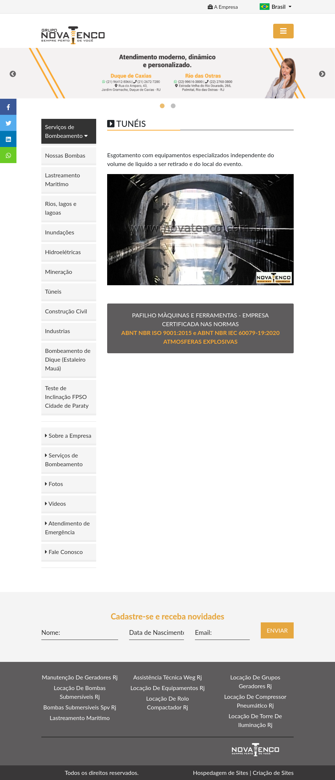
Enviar (277, 630)
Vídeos (55, 503)
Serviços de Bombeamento (64, 459)
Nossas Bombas (65, 155)
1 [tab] (162, 106)
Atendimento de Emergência (67, 527)
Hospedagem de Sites (220, 772)
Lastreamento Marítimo (80, 717)
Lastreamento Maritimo (62, 179)
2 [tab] (173, 106)
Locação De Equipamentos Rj (167, 687)
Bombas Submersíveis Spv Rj (79, 707)
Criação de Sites (273, 772)
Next (322, 74)
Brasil (273, 6)
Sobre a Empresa (68, 435)
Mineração (58, 271)
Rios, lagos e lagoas (60, 208)
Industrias (57, 330)
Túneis (53, 291)
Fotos (54, 483)
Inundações (59, 232)
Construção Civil (66, 311)
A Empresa (223, 7)
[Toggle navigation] (283, 31)
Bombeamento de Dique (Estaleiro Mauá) (68, 359)
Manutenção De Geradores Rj (79, 677)
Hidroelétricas (63, 251)
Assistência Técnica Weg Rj (167, 677)
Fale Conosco (64, 551)
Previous (12, 74)
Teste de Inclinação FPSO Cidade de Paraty (67, 396)
